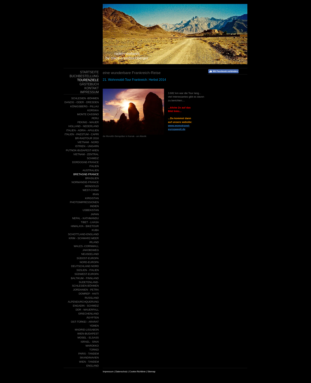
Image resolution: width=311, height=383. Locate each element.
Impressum (108, 371)
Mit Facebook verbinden (223, 71)
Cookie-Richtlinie (137, 371)
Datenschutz (121, 371)
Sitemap (151, 371)
